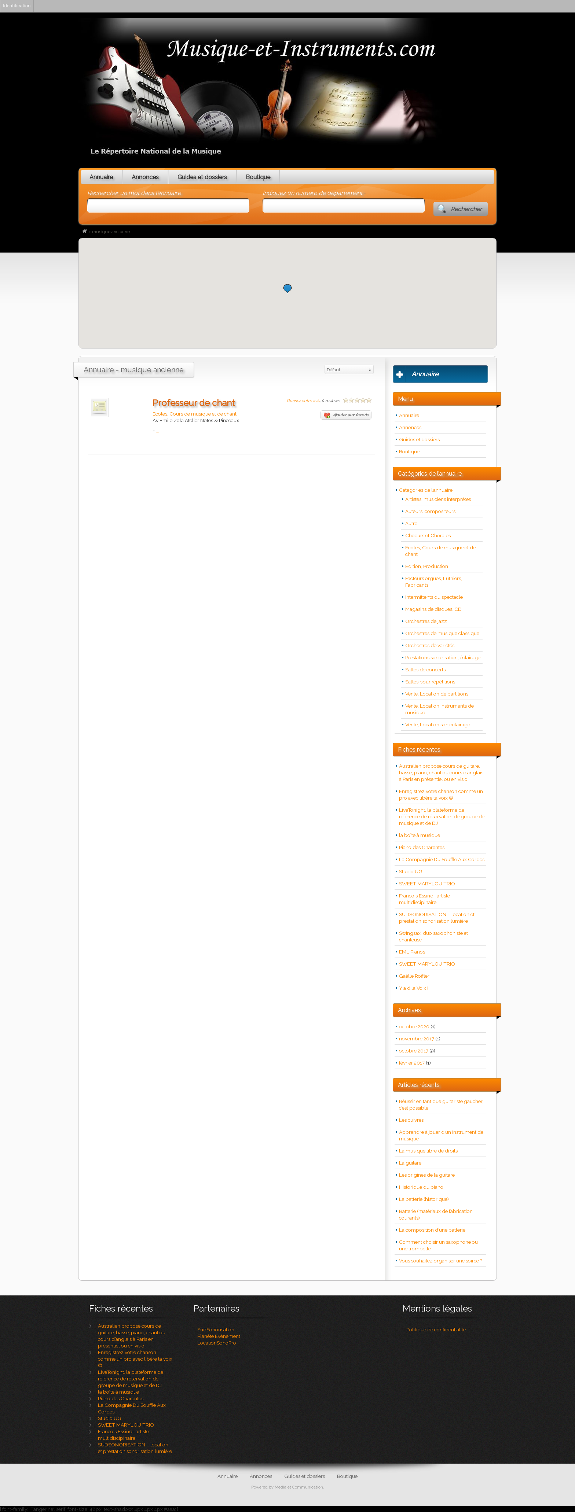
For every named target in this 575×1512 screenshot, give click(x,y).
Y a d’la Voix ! (413, 988)
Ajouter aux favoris (346, 415)
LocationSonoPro (216, 1343)
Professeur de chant (194, 403)
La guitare (410, 1163)
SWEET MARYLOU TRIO (427, 883)
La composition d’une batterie (432, 1230)
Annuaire (101, 177)
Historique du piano (421, 1187)
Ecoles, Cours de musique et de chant (195, 414)
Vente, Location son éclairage (437, 724)
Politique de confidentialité (436, 1329)
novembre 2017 (416, 1038)
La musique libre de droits (428, 1151)
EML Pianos (412, 952)
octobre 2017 (413, 1051)
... (157, 431)
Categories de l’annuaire (426, 490)
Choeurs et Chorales (428, 535)
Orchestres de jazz (426, 621)
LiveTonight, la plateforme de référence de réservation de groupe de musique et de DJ (441, 816)
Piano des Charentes (421, 847)
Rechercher (466, 209)
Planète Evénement (218, 1336)
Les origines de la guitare (427, 1175)
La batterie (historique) (424, 1199)
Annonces (145, 177)
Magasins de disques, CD (433, 609)
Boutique (258, 177)
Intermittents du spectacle (434, 597)
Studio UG (410, 871)
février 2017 (412, 1063)
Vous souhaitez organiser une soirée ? (440, 1261)
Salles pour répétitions (430, 682)
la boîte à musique (419, 835)
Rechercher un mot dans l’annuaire (134, 192)
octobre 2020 (414, 1026)
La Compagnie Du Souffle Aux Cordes (441, 859)
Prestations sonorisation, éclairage (442, 657)
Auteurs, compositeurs (430, 511)
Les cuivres (411, 1120)
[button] (287, 288)
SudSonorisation (215, 1329)
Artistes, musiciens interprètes (438, 499)
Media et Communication (299, 1487)
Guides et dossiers (202, 177)
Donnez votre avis (303, 400)
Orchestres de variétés (429, 645)
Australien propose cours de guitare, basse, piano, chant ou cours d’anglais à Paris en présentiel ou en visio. (441, 772)
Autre (411, 523)
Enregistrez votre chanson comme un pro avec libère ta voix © (135, 1358)
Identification (16, 5)
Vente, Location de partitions (436, 694)
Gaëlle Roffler (414, 976)
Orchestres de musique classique (442, 633)
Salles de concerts (425, 669)
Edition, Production (426, 566)
